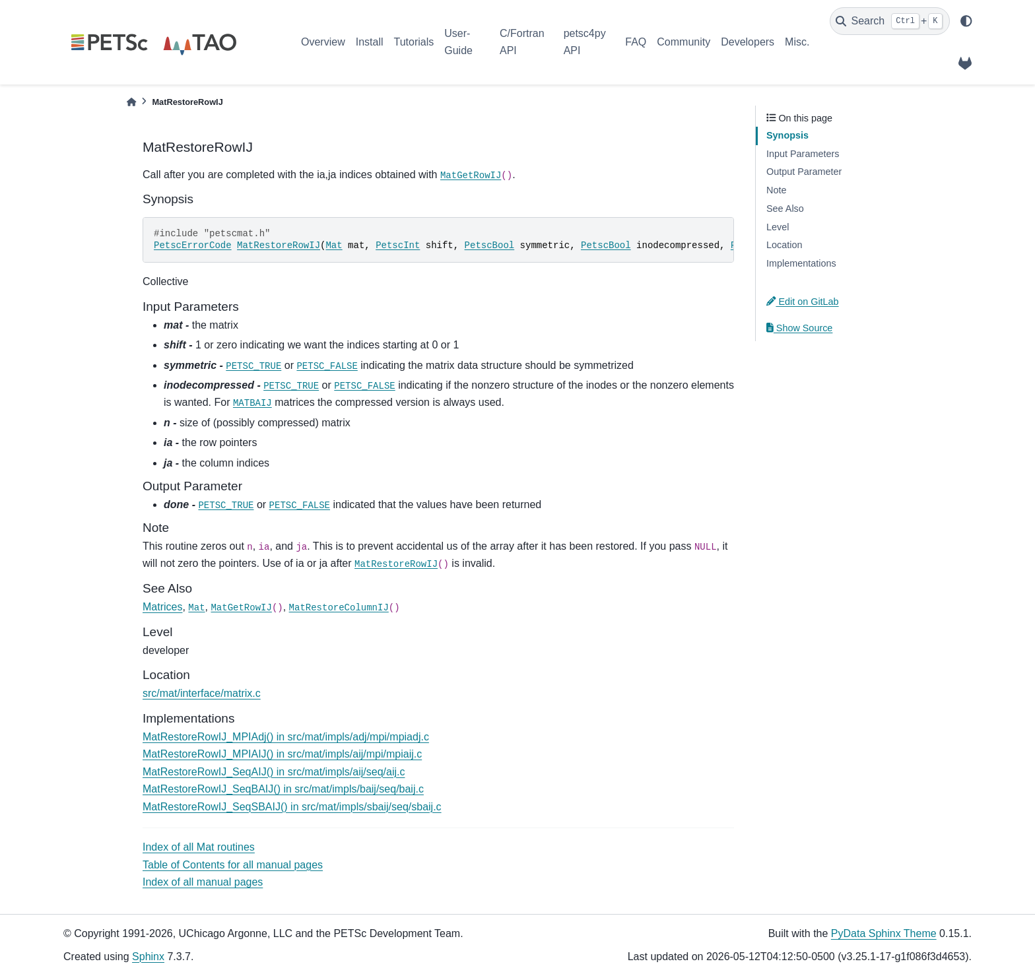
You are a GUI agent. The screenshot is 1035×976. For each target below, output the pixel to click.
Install (370, 42)
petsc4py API (585, 42)
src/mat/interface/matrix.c (202, 693)
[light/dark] (966, 21)
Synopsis (787, 135)
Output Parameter (804, 171)
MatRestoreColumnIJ (339, 607)
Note (776, 190)
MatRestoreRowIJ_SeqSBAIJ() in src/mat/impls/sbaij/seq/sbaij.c (292, 806)
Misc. (797, 42)
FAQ (635, 42)
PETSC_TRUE (253, 366)
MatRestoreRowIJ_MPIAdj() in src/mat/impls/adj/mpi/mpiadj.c (286, 736)
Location (784, 245)
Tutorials (413, 42)
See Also (785, 208)
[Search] (890, 21)
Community (683, 42)
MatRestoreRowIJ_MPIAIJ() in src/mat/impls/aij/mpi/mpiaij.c (282, 754)
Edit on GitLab (802, 301)
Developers (747, 42)
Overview (323, 42)
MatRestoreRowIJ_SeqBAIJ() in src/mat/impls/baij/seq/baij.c (283, 789)
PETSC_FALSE (326, 366)
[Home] (131, 102)
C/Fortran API (522, 42)
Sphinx (148, 956)
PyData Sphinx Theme (884, 933)
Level (777, 227)
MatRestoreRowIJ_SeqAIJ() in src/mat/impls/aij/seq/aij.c (274, 771)
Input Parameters (802, 153)
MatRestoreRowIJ (278, 245)
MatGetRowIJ (470, 175)
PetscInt (398, 245)
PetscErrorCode (193, 245)
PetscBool (490, 245)
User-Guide (458, 42)
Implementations (801, 263)
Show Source (799, 328)
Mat (333, 245)
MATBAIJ (252, 403)
